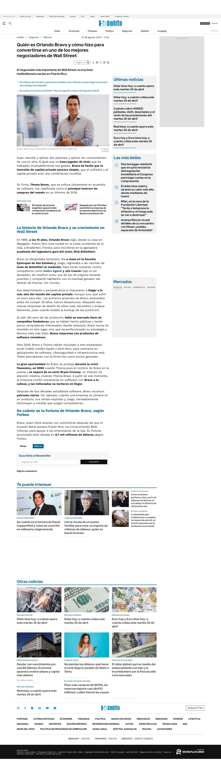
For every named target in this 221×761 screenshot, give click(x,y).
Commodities (139, 287)
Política (110, 30)
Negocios (127, 30)
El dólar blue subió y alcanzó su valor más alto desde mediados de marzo (137, 191)
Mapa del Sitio (26, 729)
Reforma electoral (56, 16)
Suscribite (94, 462)
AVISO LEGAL (99, 729)
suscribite (205, 23)
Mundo (38, 723)
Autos (129, 723)
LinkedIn (39, 708)
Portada (22, 718)
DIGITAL (79, 738)
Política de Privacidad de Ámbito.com (63, 729)
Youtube (47, 708)
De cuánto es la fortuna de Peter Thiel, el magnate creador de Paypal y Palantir (59, 90)
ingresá (214, 23)
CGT (82, 16)
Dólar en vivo (25, 16)
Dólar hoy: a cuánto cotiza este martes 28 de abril (134, 98)
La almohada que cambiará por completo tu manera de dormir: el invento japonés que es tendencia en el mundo (143, 520)
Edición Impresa (77, 723)
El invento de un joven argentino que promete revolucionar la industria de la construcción (46, 209)
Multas (146, 729)
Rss (185, 723)
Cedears (151, 287)
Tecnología (169, 723)
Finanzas (92, 30)
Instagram (32, 708)
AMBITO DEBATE (137, 738)
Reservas (40, 16)
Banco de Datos (121, 718)
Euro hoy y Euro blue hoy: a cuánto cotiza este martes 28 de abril (133, 141)
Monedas (117, 287)
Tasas (92, 16)
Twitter (18, 708)
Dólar (57, 30)
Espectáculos (148, 723)
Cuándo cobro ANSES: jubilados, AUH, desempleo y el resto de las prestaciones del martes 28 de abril (134, 114)
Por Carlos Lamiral (25, 680)
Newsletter (214, 31)
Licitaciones (164, 729)
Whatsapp (55, 708)
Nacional (23, 723)
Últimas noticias (43, 718)
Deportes (55, 723)
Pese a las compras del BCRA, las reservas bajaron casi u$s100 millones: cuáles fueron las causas (86, 688)
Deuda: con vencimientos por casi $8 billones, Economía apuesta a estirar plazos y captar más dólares (38, 669)
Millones (47, 37)
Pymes (72, 16)
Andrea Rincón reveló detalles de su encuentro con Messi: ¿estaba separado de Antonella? (137, 225)
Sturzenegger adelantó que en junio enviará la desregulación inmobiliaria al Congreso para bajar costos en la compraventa (137, 172)
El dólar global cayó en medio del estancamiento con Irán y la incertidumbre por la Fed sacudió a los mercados (134, 669)
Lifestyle (194, 718)
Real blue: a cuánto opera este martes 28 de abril (133, 128)
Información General (106, 723)
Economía (74, 30)
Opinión (145, 30)
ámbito (20, 37)
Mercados (143, 718)
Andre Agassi (52, 271)
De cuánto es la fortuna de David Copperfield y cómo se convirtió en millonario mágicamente (38, 525)
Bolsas (127, 287)
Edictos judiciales (125, 729)
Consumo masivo (122, 16)
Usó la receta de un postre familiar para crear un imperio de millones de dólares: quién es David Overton (86, 527)
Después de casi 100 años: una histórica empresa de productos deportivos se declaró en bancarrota (93, 209)
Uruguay (162, 30)
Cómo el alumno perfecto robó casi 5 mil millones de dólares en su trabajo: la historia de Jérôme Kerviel (143, 500)
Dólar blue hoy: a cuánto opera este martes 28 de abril (134, 87)
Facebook (25, 708)
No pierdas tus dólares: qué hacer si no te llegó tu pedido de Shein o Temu (86, 667)
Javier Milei (105, 16)
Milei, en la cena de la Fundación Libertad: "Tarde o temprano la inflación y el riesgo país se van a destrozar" (137, 208)
